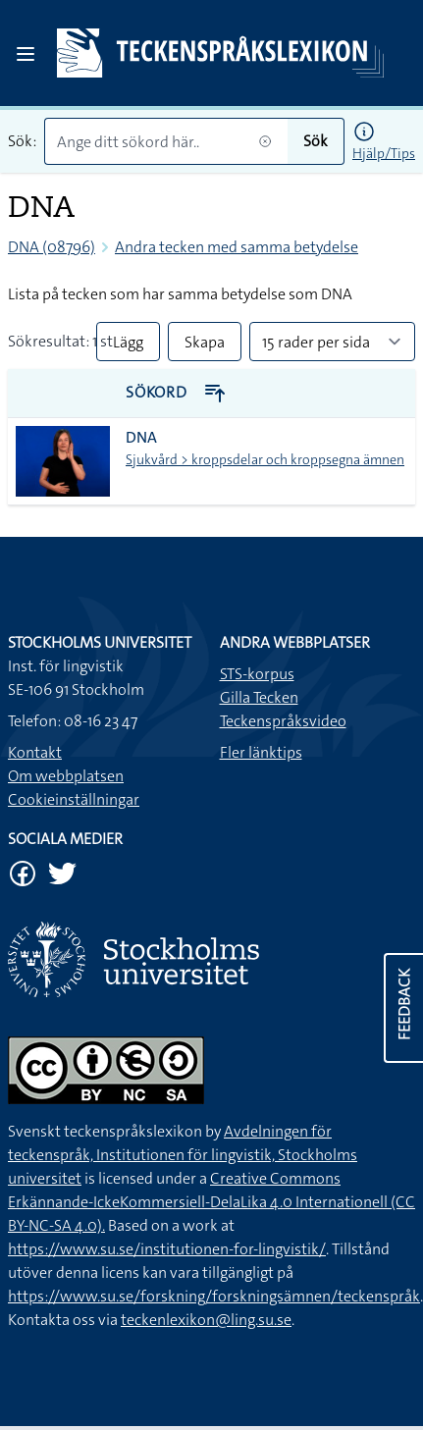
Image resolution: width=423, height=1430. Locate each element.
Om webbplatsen (66, 776)
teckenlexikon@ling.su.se (206, 1319)
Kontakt (35, 752)
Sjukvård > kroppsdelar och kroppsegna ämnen (265, 459)
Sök (315, 141)
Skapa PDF (205, 346)
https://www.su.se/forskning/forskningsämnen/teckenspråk (214, 1296)
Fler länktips (261, 752)
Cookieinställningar (73, 799)
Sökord (176, 392)
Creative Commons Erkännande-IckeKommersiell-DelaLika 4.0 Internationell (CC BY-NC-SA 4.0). (211, 1202)
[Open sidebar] (25, 54)
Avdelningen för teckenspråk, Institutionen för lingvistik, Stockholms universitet (182, 1155)
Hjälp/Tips (383, 153)
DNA (141, 437)
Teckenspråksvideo (283, 721)
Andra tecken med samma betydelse (236, 247)
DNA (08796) (51, 247)
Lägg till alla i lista (128, 346)
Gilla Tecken (259, 697)
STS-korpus (257, 673)
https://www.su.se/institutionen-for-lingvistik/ (167, 1249)
